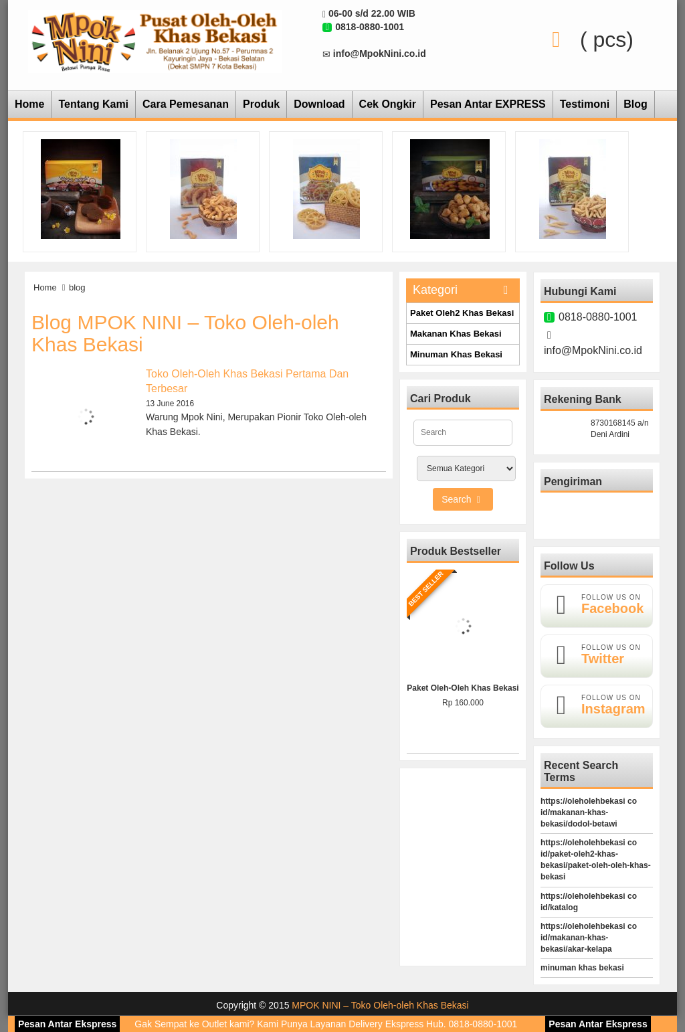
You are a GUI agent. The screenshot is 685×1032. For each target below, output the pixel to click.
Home (29, 104)
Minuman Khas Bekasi (456, 354)
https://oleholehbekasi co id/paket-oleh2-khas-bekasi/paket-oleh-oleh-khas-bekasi (596, 859)
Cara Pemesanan (185, 104)
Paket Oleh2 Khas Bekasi (462, 313)
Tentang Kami (93, 104)
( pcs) (587, 39)
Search (463, 499)
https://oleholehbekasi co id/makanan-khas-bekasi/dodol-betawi (589, 812)
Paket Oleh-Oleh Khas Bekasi (462, 688)
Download (319, 104)
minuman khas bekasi (582, 967)
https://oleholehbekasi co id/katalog (589, 901)
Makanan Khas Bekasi (456, 334)
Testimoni (584, 104)
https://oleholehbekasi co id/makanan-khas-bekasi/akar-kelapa (589, 938)
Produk (261, 104)
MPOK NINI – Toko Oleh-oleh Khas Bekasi (380, 1005)
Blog (635, 104)
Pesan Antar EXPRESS (488, 104)
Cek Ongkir (387, 104)
